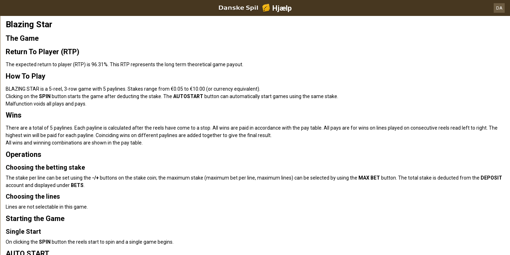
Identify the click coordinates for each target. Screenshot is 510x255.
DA (499, 8)
